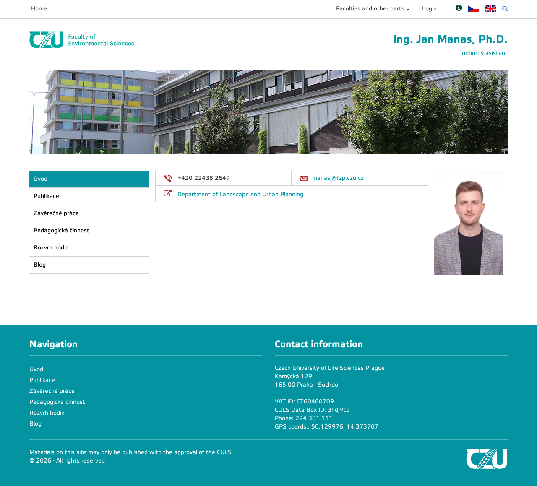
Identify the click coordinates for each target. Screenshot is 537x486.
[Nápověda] (459, 8)
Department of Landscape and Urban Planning (240, 194)
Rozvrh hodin (51, 247)
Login (429, 8)
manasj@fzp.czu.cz (338, 178)
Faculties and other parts (370, 8)
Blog (40, 265)
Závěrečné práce (56, 213)
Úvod (40, 179)
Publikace (46, 196)
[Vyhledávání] (505, 8)
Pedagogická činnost (61, 230)
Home (39, 8)
